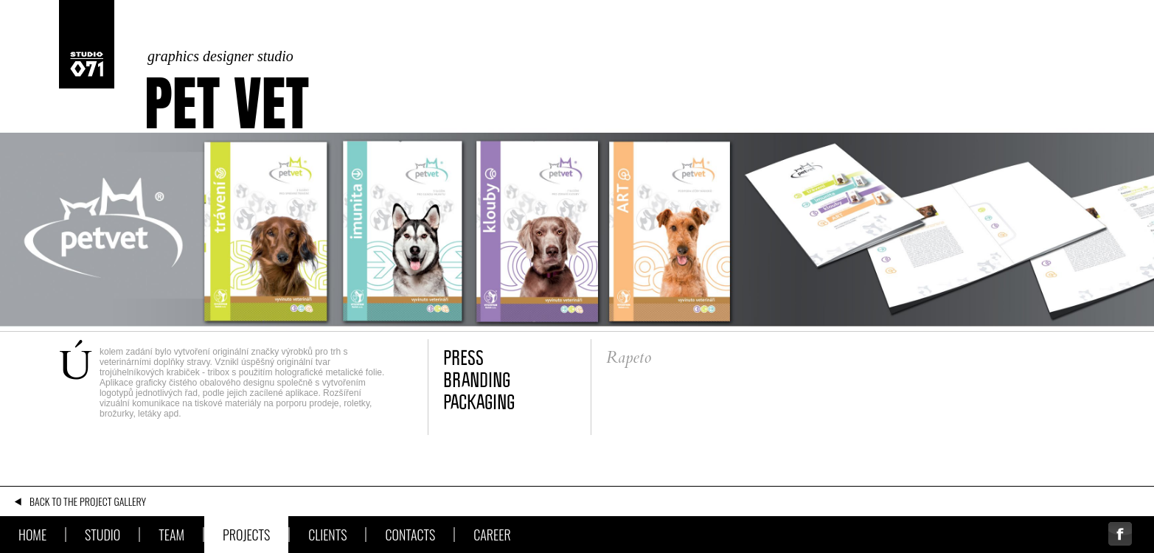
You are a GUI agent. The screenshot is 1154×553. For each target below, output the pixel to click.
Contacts (410, 534)
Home (32, 534)
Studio (102, 534)
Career (491, 534)
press (463, 358)
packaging (479, 402)
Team (171, 534)
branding (476, 380)
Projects (246, 534)
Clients (327, 534)
